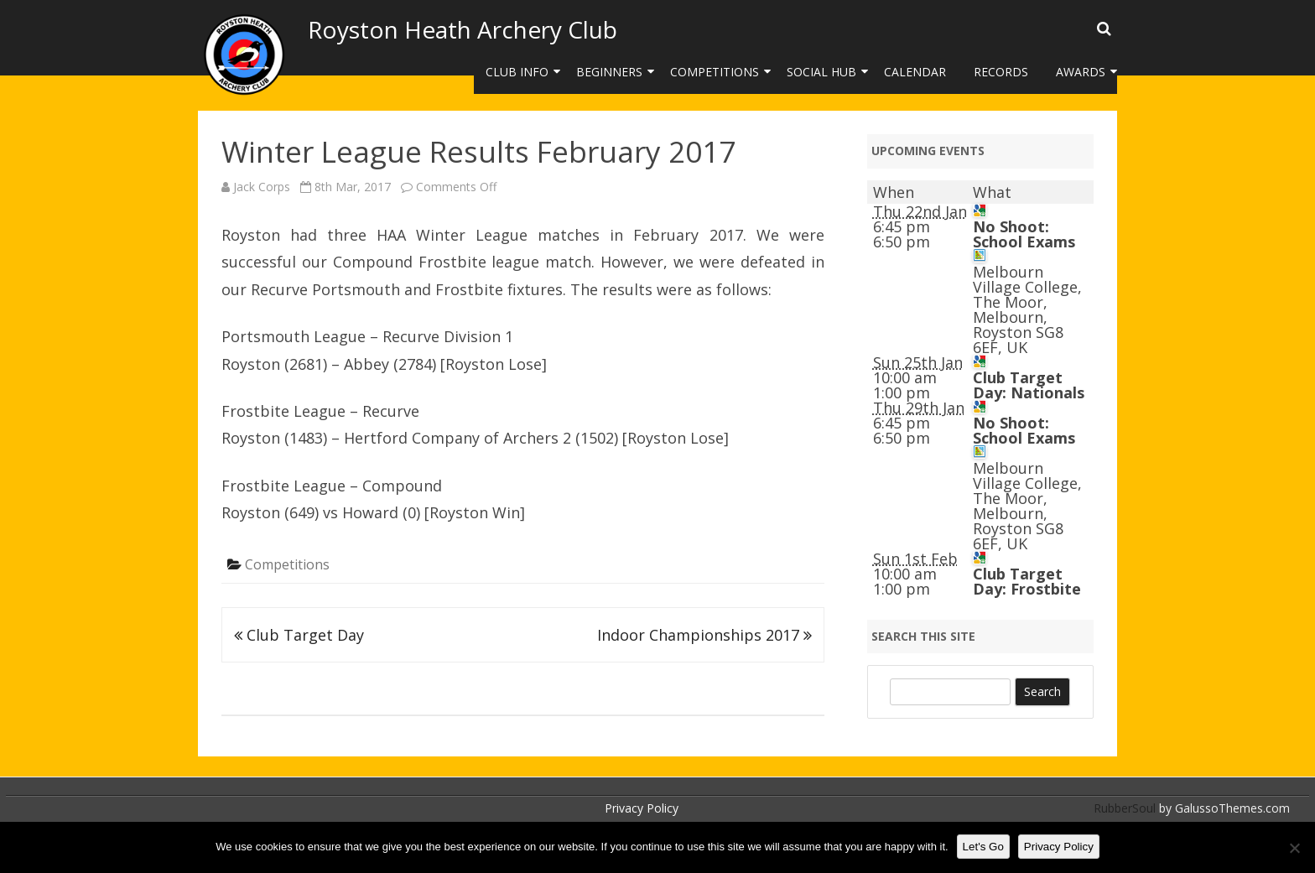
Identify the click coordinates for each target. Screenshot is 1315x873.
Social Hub (821, 72)
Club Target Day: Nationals (1028, 385)
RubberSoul (1125, 808)
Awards (1080, 72)
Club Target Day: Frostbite (1027, 581)
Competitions (714, 72)
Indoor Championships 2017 (704, 635)
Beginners (609, 72)
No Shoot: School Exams (1024, 234)
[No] (1294, 847)
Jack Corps (261, 187)
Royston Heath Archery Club (462, 29)
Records (1001, 72)
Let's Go (983, 846)
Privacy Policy (641, 808)
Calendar (915, 72)
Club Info (517, 72)
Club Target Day (299, 635)
